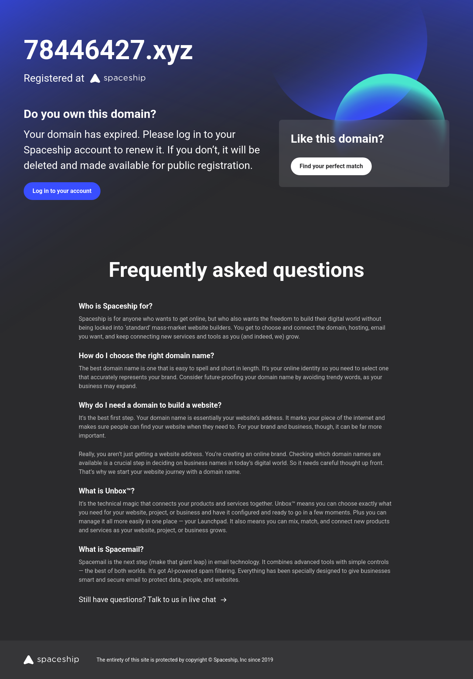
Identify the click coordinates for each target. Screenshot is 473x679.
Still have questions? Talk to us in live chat (153, 599)
